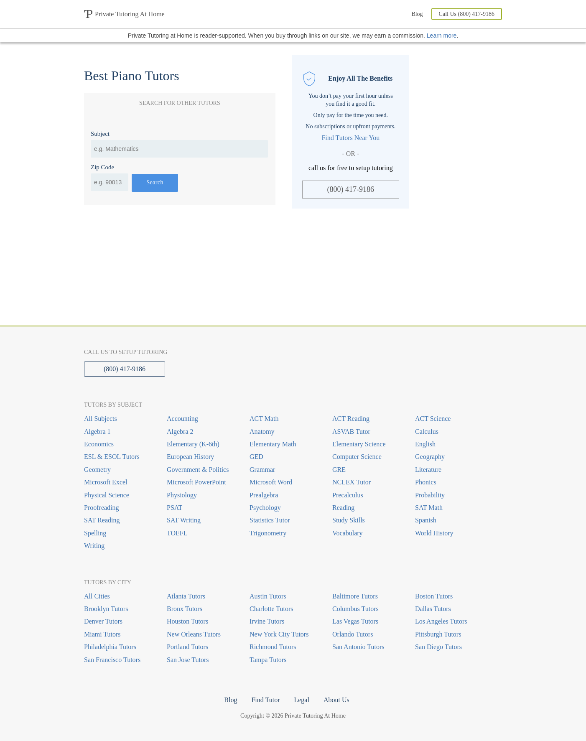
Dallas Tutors (433, 608)
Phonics (425, 482)
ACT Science (433, 418)
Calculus (426, 431)
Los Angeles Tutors (441, 621)
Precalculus (347, 495)
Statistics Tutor (270, 520)
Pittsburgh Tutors (438, 634)
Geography (430, 456)
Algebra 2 (180, 431)
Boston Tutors (434, 596)
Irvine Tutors (267, 621)
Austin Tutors (268, 596)
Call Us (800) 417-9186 (466, 14)
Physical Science (106, 495)
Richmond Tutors (273, 646)
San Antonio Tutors (358, 646)
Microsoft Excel (105, 482)
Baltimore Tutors (355, 596)
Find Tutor (265, 699)
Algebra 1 (97, 431)
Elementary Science (359, 444)
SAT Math (429, 507)
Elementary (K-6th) (193, 444)
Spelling (95, 533)
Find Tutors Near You (350, 137)
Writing (94, 545)
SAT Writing (184, 520)
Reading (343, 507)
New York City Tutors (279, 634)
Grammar (262, 469)
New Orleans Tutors (194, 634)
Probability (430, 495)
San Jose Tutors (188, 659)
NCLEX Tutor (351, 482)
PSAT (174, 507)
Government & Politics (198, 469)
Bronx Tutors (184, 608)
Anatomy (262, 431)
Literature (428, 469)
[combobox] (179, 149)
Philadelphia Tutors (110, 646)
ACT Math (264, 418)
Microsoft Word (271, 482)
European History (190, 456)
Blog (417, 14)
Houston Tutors (187, 621)
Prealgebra (264, 495)
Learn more (442, 35)
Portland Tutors (187, 646)
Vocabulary (347, 533)
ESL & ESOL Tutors (112, 456)
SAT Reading (102, 520)
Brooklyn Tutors (106, 608)
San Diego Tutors (438, 646)
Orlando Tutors (352, 634)
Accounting (182, 418)
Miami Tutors (102, 634)
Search (154, 182)
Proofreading (101, 507)
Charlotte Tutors (271, 608)
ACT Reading (350, 418)
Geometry (97, 469)
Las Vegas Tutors (355, 621)
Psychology (265, 507)
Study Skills (348, 520)
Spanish (425, 520)
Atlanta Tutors (186, 596)
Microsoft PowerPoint (196, 482)
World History (434, 533)
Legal (301, 699)
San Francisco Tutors (112, 659)
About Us (336, 699)
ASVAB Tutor (351, 431)
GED (256, 456)
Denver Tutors (103, 621)
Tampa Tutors (268, 659)
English (425, 444)
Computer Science (357, 456)
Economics (99, 444)
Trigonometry (268, 533)
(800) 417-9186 (350, 189)
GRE (339, 469)
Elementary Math (273, 444)
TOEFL (177, 533)
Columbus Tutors (355, 608)
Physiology (182, 495)
